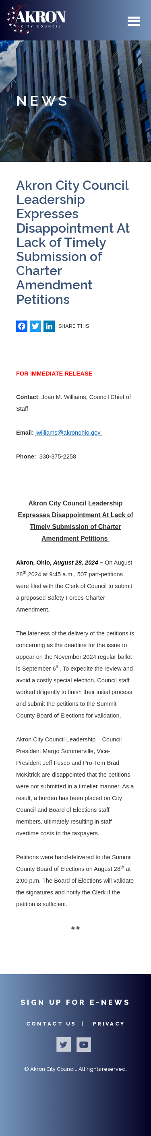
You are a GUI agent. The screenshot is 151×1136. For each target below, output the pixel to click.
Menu (134, 21)
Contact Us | (56, 1024)
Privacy (109, 1024)
